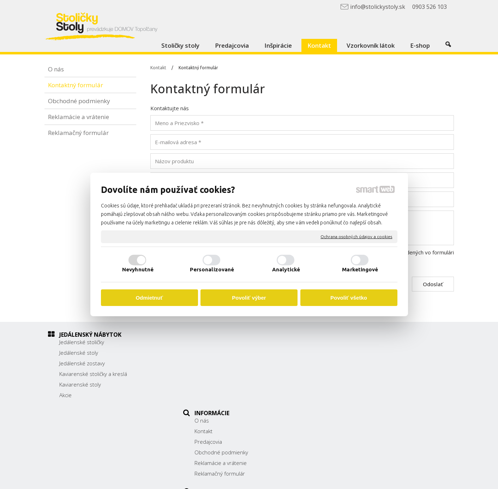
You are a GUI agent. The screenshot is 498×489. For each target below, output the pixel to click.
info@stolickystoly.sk (360, 388)
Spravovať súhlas (386, 478)
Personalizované (212, 269)
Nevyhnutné (138, 269)
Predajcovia (212, 363)
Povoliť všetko (348, 298)
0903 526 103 (352, 380)
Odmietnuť (149, 298)
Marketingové (360, 269)
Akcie (65, 395)
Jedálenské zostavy (82, 363)
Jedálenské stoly (78, 352)
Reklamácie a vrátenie (224, 384)
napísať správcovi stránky (266, 478)
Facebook (346, 398)
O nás (205, 342)
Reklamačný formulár (223, 395)
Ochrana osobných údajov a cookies (356, 236)
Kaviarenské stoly (80, 384)
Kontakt (207, 352)
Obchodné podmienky (225, 373)
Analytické (286, 269)
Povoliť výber (249, 298)
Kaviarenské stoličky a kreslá (93, 373)
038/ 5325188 (352, 372)
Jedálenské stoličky (81, 342)
